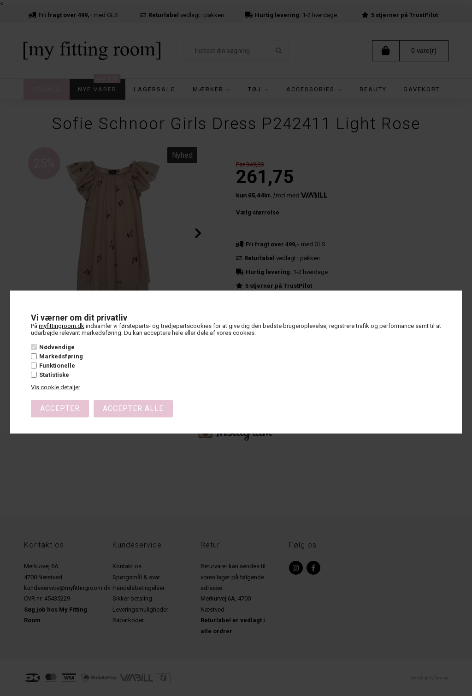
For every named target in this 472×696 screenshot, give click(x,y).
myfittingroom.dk (61, 325)
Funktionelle (57, 365)
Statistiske (54, 374)
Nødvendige (57, 346)
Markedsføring (61, 356)
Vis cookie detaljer (55, 387)
